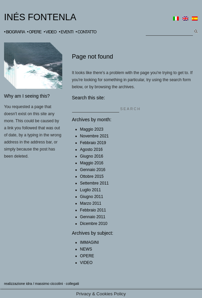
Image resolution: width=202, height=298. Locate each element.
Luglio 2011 (90, 190)
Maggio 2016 (91, 163)
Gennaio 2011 (92, 216)
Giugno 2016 (91, 156)
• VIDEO (50, 32)
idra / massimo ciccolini (44, 284)
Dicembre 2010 (93, 223)
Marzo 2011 (90, 203)
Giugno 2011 (91, 196)
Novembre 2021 (94, 136)
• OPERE (34, 32)
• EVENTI (66, 32)
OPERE (87, 256)
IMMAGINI (89, 242)
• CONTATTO (86, 32)
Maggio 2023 (91, 129)
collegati (72, 284)
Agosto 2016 (91, 149)
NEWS (86, 249)
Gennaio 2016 (92, 169)
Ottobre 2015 (92, 176)
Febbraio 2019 (93, 142)
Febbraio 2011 (93, 210)
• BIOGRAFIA (14, 32)
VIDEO (86, 262)
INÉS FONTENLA (40, 17)
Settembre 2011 (94, 183)
